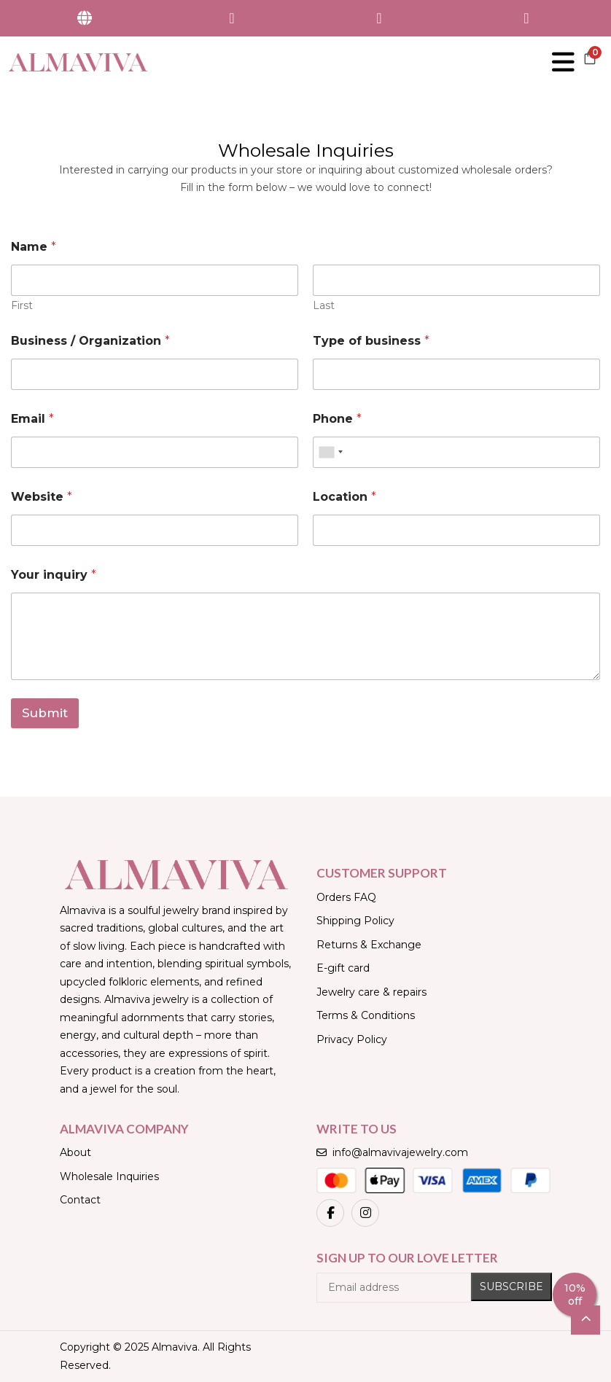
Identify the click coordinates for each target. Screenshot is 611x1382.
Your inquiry (53, 575)
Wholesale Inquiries (109, 1176)
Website (41, 497)
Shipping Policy (355, 920)
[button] (590, 62)
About (75, 1152)
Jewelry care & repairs (371, 992)
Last (324, 306)
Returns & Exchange (368, 944)
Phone (337, 419)
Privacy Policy (351, 1039)
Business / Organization (90, 341)
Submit (45, 713)
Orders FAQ (346, 897)
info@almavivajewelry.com (392, 1152)
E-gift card (343, 968)
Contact (80, 1199)
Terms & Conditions (365, 1015)
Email (32, 419)
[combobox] (330, 452)
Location (344, 497)
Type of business (371, 341)
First (22, 306)
